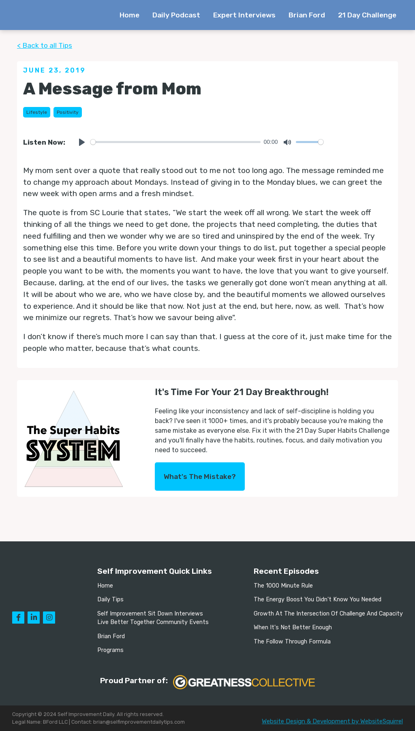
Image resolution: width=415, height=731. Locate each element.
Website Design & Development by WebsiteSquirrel (332, 721)
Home (129, 15)
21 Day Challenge (367, 15)
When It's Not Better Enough (293, 627)
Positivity (68, 112)
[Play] (81, 142)
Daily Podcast (176, 15)
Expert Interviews (244, 15)
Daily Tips (110, 599)
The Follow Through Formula (292, 641)
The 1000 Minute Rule (283, 585)
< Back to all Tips (44, 45)
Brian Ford (307, 15)
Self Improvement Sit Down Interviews (150, 613)
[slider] (175, 142)
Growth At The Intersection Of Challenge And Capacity (328, 613)
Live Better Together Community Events (153, 622)
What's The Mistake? (200, 476)
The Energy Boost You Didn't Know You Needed (317, 599)
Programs (110, 650)
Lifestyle (36, 112)
